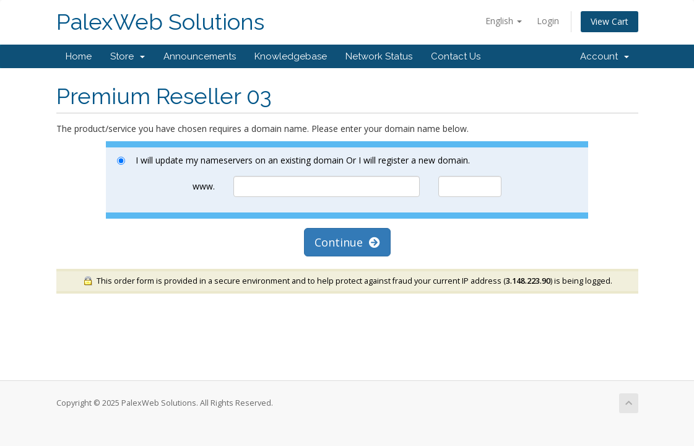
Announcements (199, 56)
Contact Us (455, 56)
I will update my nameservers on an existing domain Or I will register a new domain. (293, 160)
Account (604, 56)
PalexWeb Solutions (160, 22)
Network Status (378, 56)
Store (127, 56)
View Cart (609, 21)
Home (79, 56)
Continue (347, 242)
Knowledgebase (290, 56)
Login (548, 21)
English (503, 21)
